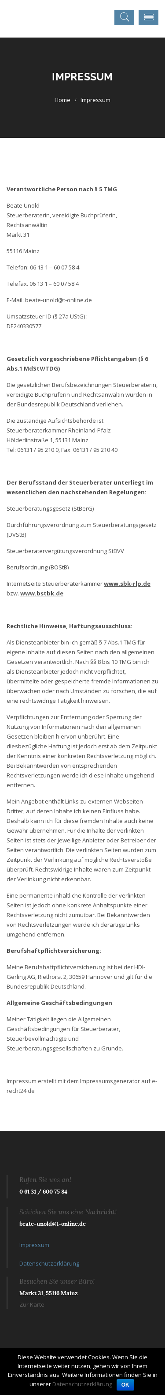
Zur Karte (31, 1304)
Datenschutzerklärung (49, 1263)
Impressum (34, 1245)
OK (125, 1385)
